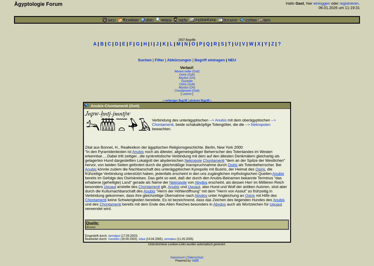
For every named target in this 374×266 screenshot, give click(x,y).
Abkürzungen (179, 60)
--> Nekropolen (257, 124)
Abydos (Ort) (187, 77)
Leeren (186, 93)
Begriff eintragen (210, 60)
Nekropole (193, 160)
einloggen (322, 3)
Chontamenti (213, 160)
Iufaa (141, 239)
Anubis (138, 151)
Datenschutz (195, 257)
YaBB (195, 260)
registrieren (349, 3)
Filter (159, 60)
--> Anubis (218, 120)
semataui (114, 235)
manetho (114, 239)
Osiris (233, 165)
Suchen (145, 60)
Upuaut (110, 187)
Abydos (201, 182)
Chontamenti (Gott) (186, 90)
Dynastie (187, 81)
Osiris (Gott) (187, 74)
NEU (232, 60)
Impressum (177, 257)
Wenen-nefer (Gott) (187, 71)
